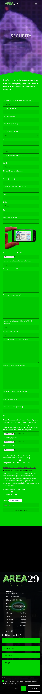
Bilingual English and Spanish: (13, 171)
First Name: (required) (10, 116)
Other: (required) (8, 446)
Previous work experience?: (12, 295)
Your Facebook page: (10, 399)
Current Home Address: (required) (14, 186)
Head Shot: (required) (24, 430)
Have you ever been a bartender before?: (17, 261)
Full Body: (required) (10, 438)
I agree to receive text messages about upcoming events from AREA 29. (20, 682)
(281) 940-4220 (17, 600)
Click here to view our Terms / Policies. (17, 471)
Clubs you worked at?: (10, 269)
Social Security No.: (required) (13, 155)
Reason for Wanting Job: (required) (14, 365)
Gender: (5, 163)
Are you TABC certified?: (11, 331)
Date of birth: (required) (11, 131)
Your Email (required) (10, 218)
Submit (34, 688)
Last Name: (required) (10, 124)
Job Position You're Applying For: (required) (17, 100)
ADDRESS (9, 591)
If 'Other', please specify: (11, 108)
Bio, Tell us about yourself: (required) (15, 339)
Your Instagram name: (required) (17, 391)
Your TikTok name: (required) (13, 407)
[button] (23, 616)
